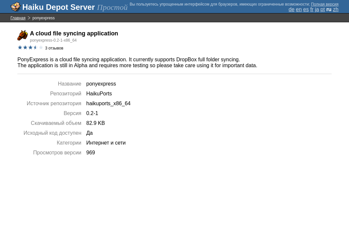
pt (322, 9)
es (306, 9)
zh (336, 9)
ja (317, 9)
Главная (18, 18)
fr (312, 9)
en (299, 9)
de (292, 9)
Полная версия (325, 4)
